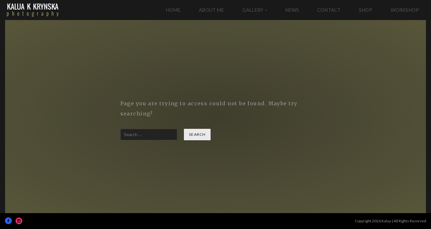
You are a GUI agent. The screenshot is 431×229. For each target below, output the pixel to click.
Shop (365, 10)
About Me (211, 10)
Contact (328, 10)
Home (173, 10)
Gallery (252, 10)
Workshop (405, 10)
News (292, 10)
